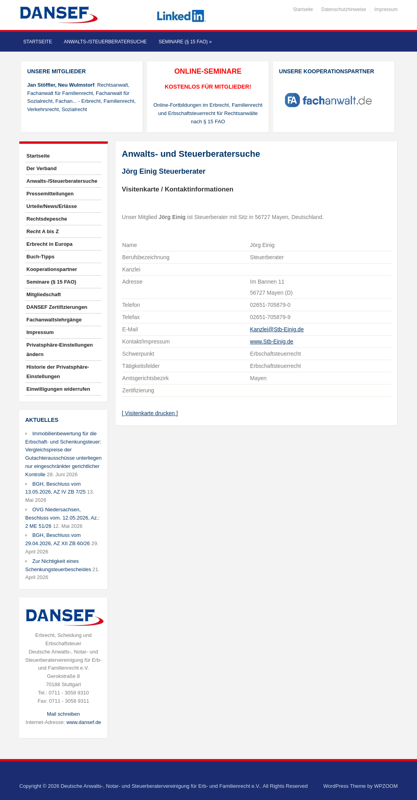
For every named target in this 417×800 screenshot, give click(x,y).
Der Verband (41, 168)
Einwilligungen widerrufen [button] (58, 389)
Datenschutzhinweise (343, 9)
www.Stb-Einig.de (271, 341)
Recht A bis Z (42, 231)
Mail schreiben (63, 714)
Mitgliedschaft (43, 294)
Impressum (386, 9)
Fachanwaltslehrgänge (54, 320)
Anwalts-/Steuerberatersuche (105, 42)
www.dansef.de (83, 722)
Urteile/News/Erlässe (51, 206)
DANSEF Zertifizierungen (56, 307)
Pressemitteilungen (50, 194)
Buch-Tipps (40, 257)
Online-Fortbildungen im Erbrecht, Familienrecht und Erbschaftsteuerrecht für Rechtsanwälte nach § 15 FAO (207, 113)
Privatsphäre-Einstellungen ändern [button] (59, 349)
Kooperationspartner (51, 269)
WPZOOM (386, 786)
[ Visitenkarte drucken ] (150, 413)
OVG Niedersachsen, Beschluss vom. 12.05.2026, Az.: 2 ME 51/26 (62, 518)
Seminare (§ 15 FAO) (185, 42)
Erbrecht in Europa (49, 244)
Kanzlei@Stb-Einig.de (276, 329)
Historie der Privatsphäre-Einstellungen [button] (57, 371)
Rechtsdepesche (46, 219)
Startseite (303, 9)
